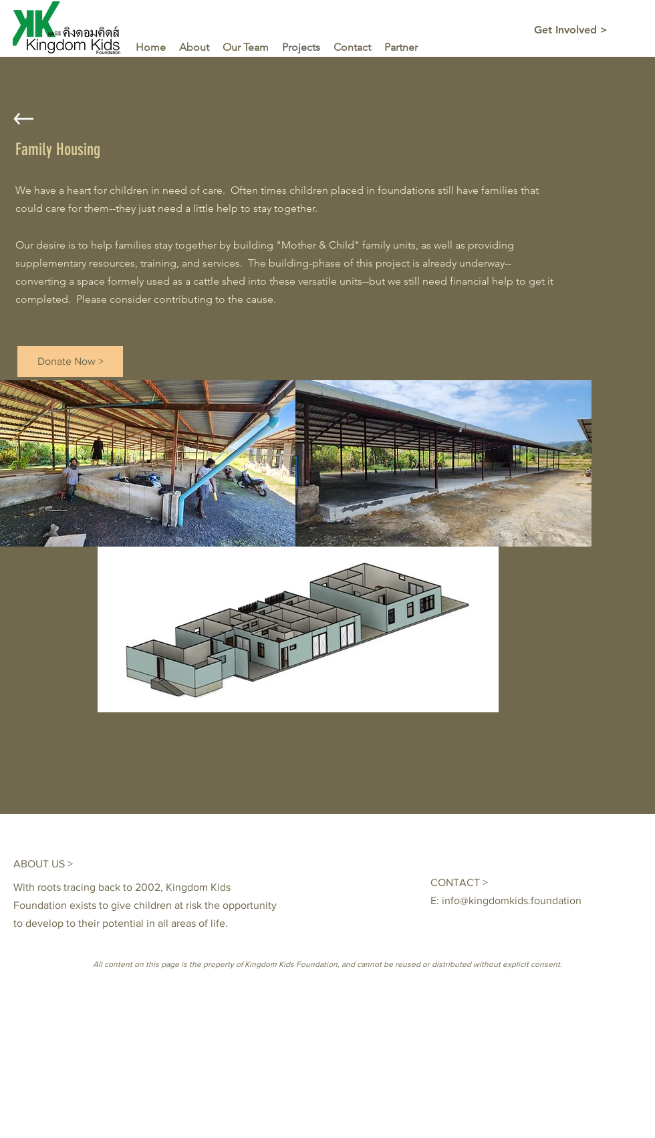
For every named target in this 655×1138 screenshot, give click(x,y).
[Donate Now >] (70, 361)
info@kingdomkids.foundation (511, 900)
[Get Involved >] (570, 30)
